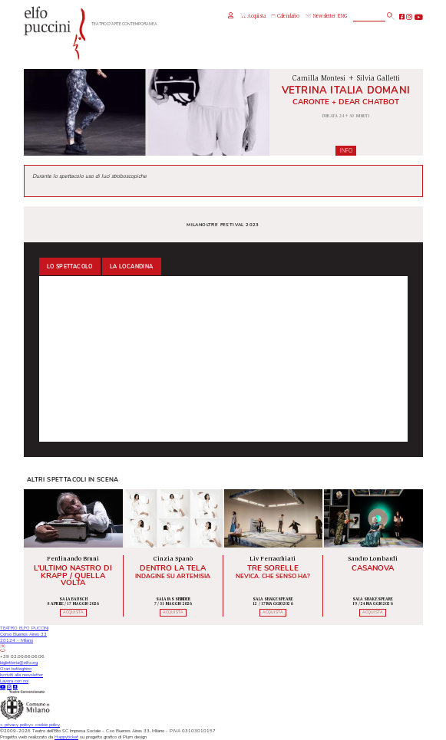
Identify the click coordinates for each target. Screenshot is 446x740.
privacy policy (15, 725)
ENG (342, 16)
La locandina (132, 267)
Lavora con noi (14, 681)
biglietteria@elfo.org (19, 662)
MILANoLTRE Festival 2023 (223, 225)
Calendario (285, 16)
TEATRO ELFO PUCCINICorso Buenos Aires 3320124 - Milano (24, 638)
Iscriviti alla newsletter (21, 675)
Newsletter (320, 16)
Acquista (252, 16)
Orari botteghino (15, 669)
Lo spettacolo (70, 267)
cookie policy (45, 725)
